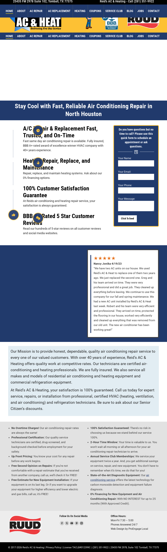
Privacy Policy (53, 547)
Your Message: (126, 198)
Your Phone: (125, 185)
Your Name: (124, 158)
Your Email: (124, 171)
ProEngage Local (138, 528)
